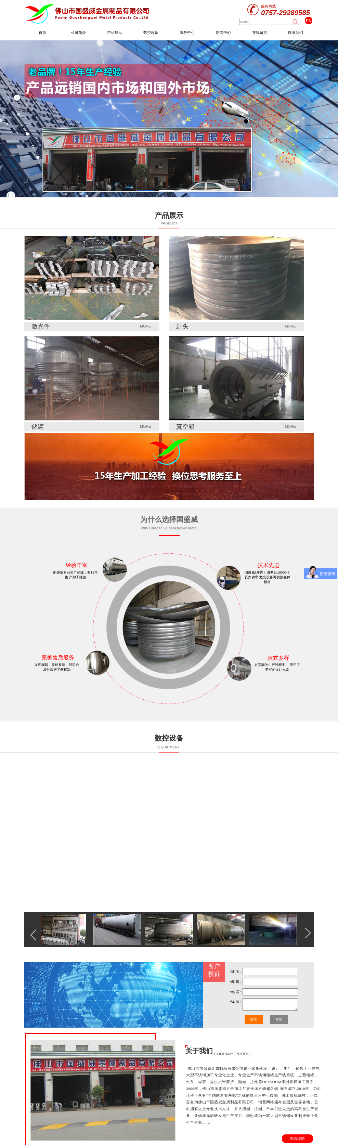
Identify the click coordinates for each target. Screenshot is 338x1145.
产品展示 (114, 32)
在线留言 (259, 32)
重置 (278, 1019)
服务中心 (187, 32)
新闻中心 (223, 32)
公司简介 (78, 32)
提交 (253, 1019)
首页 (42, 32)
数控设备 (150, 32)
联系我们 (295, 32)
